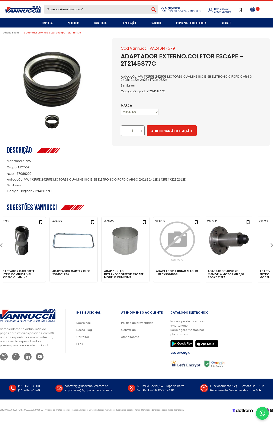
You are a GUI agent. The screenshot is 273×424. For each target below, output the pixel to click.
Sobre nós (83, 326)
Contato (226, 23)
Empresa (47, 23)
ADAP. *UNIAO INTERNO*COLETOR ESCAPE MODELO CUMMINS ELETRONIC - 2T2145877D (136, 274)
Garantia (156, 23)
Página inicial (11, 32)
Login (216, 12)
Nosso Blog (84, 333)
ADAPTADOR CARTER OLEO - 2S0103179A (82, 272)
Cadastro (226, 12)
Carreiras (83, 341)
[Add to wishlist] (47, 223)
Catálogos (100, 23)
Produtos (73, 23)
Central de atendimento (130, 337)
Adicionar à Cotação (189, 131)
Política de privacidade (137, 326)
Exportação (129, 23)
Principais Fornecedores (191, 23)
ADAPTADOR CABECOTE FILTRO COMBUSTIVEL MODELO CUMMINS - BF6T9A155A (27, 274)
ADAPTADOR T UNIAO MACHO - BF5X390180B (186, 272)
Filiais (80, 348)
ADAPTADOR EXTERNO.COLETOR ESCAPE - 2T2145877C (52, 32)
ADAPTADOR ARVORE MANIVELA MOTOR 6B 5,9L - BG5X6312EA (242, 274)
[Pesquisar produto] (153, 9)
